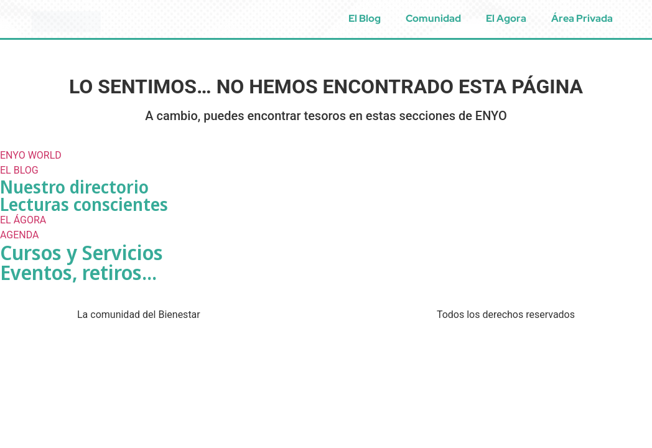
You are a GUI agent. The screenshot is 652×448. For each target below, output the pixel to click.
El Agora (506, 18)
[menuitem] (638, 18)
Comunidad (433, 18)
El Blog (364, 18)
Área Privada (582, 18)
